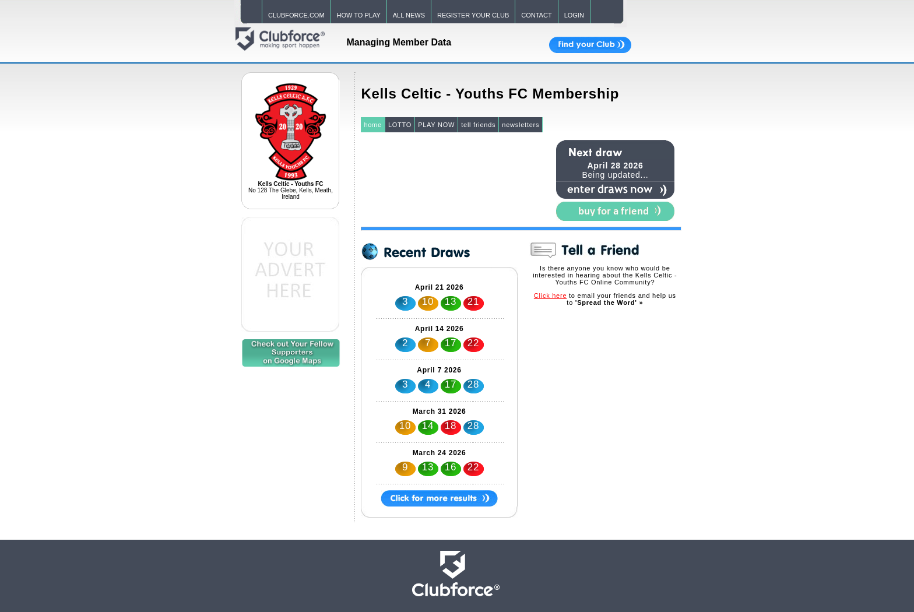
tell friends (478, 124)
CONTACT (536, 15)
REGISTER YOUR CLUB (473, 15)
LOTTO (400, 124)
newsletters (520, 124)
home (373, 124)
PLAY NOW (436, 124)
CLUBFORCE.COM (296, 15)
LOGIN (574, 15)
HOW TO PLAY (359, 15)
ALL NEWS (409, 15)
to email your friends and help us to (605, 299)
